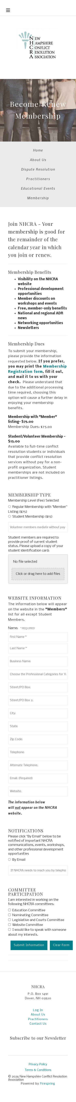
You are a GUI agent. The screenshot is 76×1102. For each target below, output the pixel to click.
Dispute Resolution (38, 169)
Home (38, 150)
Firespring (47, 1083)
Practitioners (38, 178)
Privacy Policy (38, 1064)
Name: (13, 628)
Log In (38, 1010)
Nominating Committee (28, 915)
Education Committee (26, 910)
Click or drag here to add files (38, 574)
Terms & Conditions (38, 1070)
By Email (16, 860)
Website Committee (25, 925)
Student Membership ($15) (30, 517)
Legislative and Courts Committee (36, 920)
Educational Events (38, 188)
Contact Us (38, 1023)
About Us (38, 159)
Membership (38, 198)
